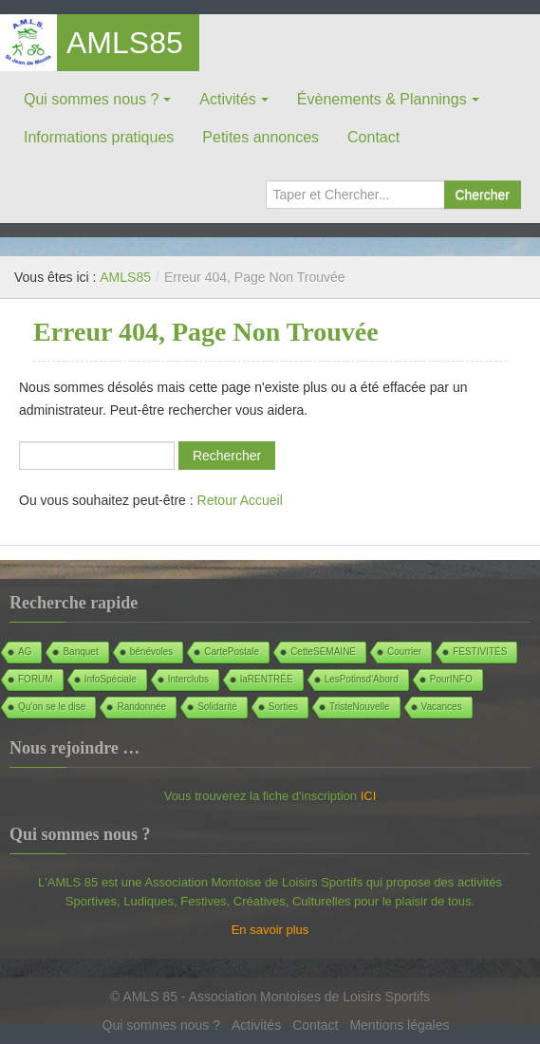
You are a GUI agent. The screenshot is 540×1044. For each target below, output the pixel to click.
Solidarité (217, 706)
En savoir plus (270, 930)
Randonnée (141, 706)
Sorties (283, 706)
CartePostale (231, 651)
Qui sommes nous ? (91, 99)
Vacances (441, 706)
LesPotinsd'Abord (362, 679)
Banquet (80, 651)
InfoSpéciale (110, 679)
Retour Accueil (240, 500)
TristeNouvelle (359, 706)
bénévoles (152, 651)
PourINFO (451, 679)
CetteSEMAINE (323, 651)
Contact (373, 137)
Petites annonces (260, 137)
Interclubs (188, 679)
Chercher (482, 194)
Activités (227, 99)
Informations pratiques (99, 137)
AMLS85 (124, 43)
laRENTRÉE (266, 679)
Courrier (404, 651)
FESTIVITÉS (480, 651)
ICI (369, 796)
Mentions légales (399, 1025)
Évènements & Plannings (382, 99)
